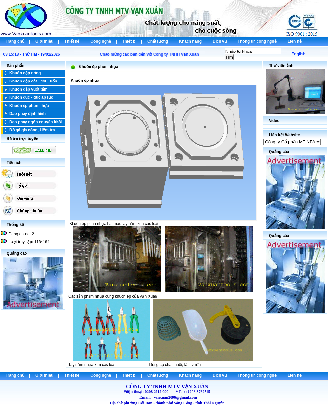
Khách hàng (190, 41)
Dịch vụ (220, 41)
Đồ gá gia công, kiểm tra (32, 130)
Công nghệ (100, 41)
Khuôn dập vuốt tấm (28, 89)
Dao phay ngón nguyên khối (35, 122)
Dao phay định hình (27, 113)
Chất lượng (157, 41)
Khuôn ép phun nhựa (29, 105)
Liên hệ (295, 41)
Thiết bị (129, 41)
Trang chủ (15, 41)
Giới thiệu (44, 41)
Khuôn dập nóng (25, 73)
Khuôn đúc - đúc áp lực (31, 97)
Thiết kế (71, 41)
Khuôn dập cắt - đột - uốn (33, 81)
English (298, 54)
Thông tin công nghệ (257, 41)
